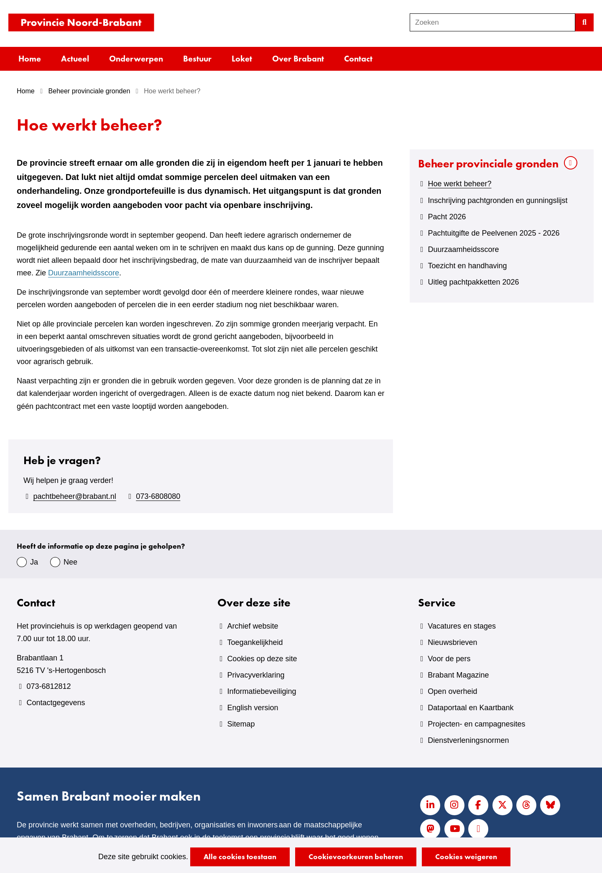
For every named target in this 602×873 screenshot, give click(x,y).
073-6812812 (48, 686)
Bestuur (197, 58)
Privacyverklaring (255, 675)
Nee (70, 562)
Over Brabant (298, 58)
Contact (358, 58)
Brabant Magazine (458, 675)
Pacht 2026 (447, 217)
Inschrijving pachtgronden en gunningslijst (497, 200)
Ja (34, 562)
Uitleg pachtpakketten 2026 (473, 282)
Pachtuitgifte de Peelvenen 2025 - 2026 (493, 233)
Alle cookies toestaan (240, 856)
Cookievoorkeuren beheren (356, 856)
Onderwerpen (136, 58)
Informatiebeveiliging (261, 691)
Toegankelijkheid (255, 642)
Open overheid (452, 691)
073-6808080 (158, 496)
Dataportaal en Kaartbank (470, 708)
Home (29, 58)
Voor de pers (449, 659)
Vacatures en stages (462, 626)
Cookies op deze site (262, 659)
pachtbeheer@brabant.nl (74, 496)
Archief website (252, 626)
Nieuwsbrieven (452, 642)
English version (252, 708)
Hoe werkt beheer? (459, 184)
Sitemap (241, 724)
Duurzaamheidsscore (83, 273)
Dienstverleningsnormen (468, 740)
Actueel (75, 58)
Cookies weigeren (466, 856)
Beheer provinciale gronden (488, 163)
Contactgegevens (55, 702)
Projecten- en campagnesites (476, 724)
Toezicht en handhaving (467, 266)
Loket (242, 58)
